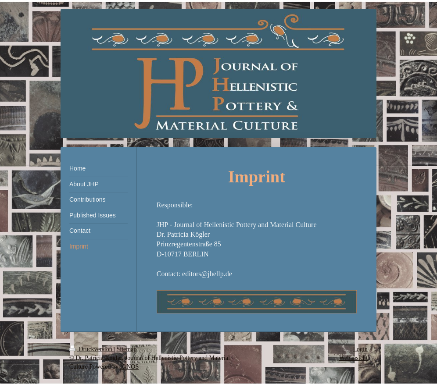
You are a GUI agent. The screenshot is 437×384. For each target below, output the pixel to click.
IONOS (129, 366)
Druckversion (91, 349)
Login (360, 349)
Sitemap (127, 349)
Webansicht (353, 358)
